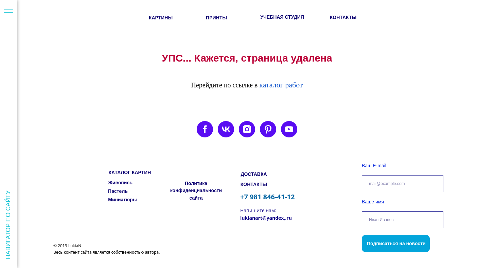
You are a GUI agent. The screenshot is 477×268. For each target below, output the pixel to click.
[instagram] (247, 129)
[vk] (226, 129)
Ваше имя (373, 201)
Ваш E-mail (374, 165)
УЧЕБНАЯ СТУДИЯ (282, 17)
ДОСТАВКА (254, 174)
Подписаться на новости (396, 243)
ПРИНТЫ (216, 17)
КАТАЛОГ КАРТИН (130, 172)
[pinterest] (268, 129)
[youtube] (289, 129)
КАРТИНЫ (161, 17)
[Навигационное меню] (8, 10)
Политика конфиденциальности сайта (196, 191)
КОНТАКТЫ (343, 17)
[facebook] (205, 129)
